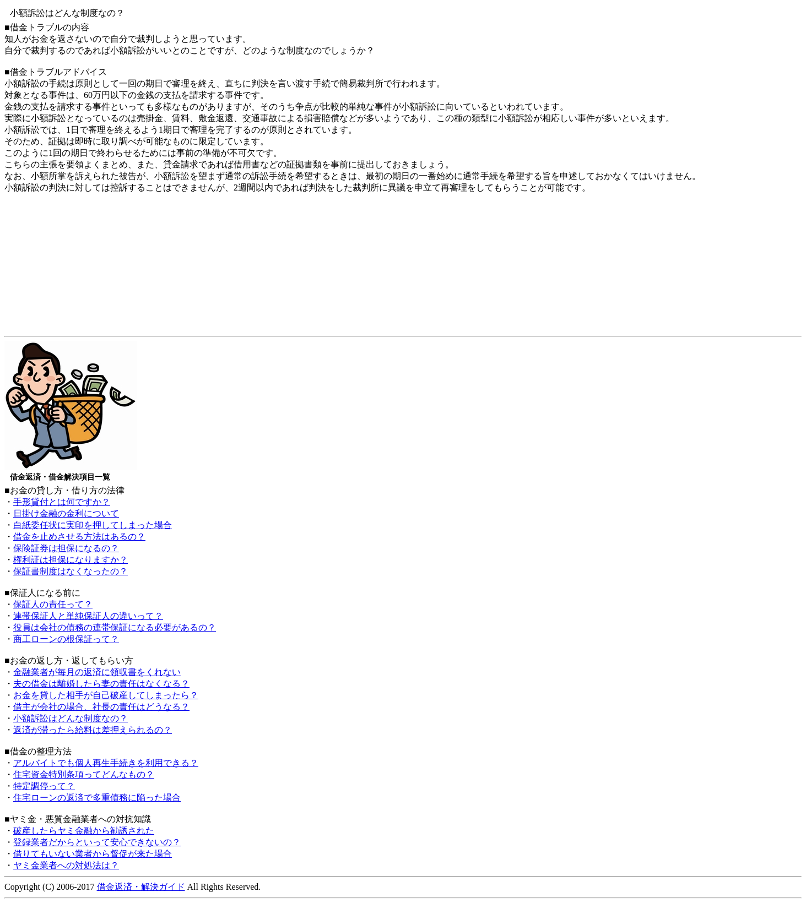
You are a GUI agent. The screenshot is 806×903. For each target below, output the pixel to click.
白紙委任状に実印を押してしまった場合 (92, 525)
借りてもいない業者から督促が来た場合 (92, 853)
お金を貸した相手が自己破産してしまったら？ (105, 695)
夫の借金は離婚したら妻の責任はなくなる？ (101, 683)
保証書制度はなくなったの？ (70, 571)
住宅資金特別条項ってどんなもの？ (83, 774)
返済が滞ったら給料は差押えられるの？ (92, 730)
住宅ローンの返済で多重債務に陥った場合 (97, 797)
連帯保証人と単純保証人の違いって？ (88, 616)
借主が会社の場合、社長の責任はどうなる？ (101, 706)
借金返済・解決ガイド (141, 886)
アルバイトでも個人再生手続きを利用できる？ (105, 763)
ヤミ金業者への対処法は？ (66, 865)
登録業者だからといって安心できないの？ (97, 842)
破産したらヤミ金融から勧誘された (83, 830)
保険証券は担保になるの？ (66, 548)
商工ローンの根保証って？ (66, 639)
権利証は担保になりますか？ (70, 559)
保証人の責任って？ (53, 604)
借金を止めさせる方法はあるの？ (79, 536)
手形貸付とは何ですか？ (61, 502)
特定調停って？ (44, 786)
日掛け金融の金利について (66, 513)
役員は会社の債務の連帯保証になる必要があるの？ (114, 627)
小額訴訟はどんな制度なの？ (70, 718)
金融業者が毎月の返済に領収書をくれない (97, 672)
